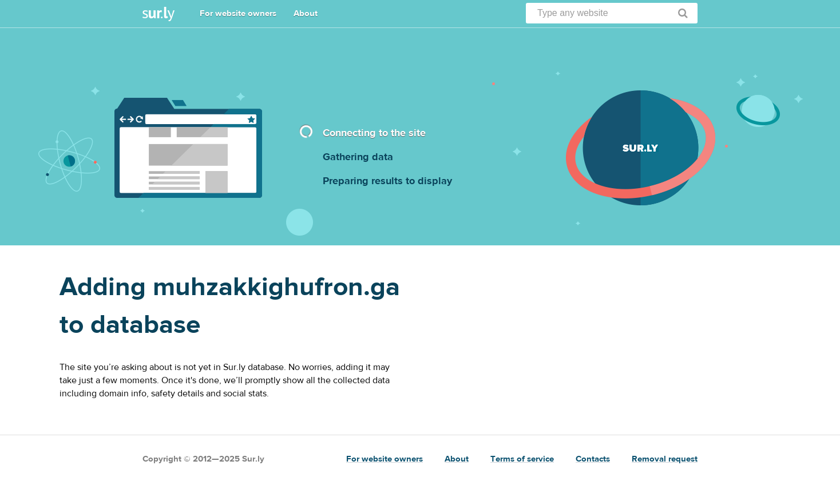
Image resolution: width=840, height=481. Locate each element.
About (306, 13)
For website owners (238, 13)
